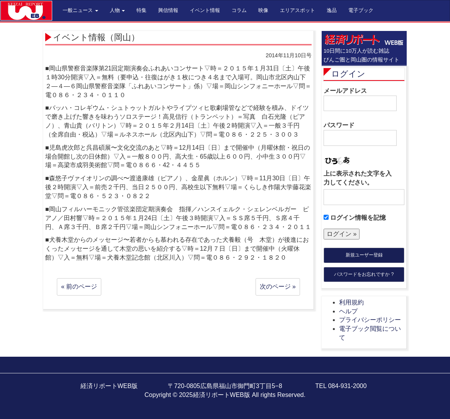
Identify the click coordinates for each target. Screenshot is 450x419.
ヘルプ (348, 311)
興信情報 (168, 10)
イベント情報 (205, 10)
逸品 (332, 10)
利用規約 (351, 302)
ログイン (348, 73)
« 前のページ (79, 286)
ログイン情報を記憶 (355, 217)
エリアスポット (297, 10)
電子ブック (360, 10)
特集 (141, 10)
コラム (239, 10)
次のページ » (278, 286)
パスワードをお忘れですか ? (364, 274)
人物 (117, 10)
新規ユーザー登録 (364, 255)
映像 (263, 10)
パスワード (360, 134)
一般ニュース (80, 10)
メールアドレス (360, 99)
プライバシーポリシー (370, 319)
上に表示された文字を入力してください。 (358, 178)
